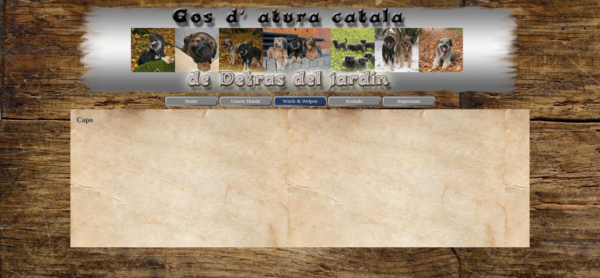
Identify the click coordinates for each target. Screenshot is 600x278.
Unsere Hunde (246, 101)
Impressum (408, 101)
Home (191, 101)
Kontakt (354, 101)
